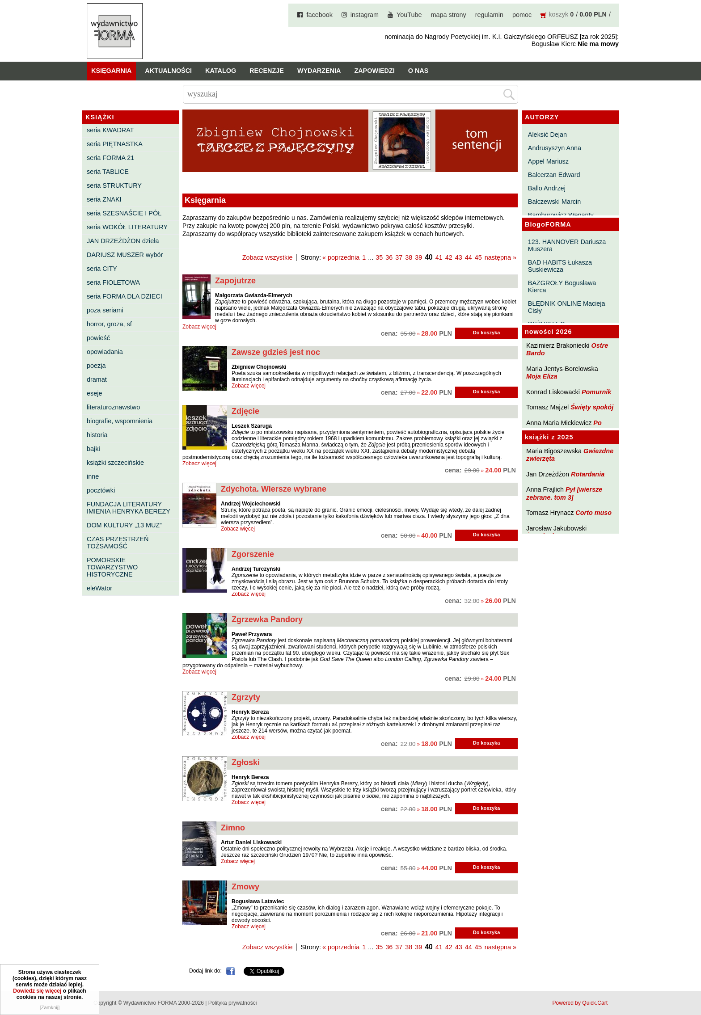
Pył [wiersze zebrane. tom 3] (564, 493)
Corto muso (593, 512)
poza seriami (105, 310)
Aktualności (168, 70)
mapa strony (448, 14)
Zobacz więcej (199, 327)
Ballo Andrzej (547, 188)
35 (379, 257)
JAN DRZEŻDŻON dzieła (123, 240)
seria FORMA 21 (110, 157)
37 (398, 257)
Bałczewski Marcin (554, 201)
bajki (93, 448)
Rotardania (587, 474)
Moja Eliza (541, 376)
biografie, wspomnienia (119, 421)
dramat (97, 379)
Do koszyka (486, 332)
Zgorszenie (253, 554)
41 (439, 257)
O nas (418, 70)
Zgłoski (246, 762)
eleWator (99, 588)
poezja (96, 365)
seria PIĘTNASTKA (115, 143)
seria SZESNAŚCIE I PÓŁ (124, 213)
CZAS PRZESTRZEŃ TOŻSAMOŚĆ (117, 542)
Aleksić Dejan (547, 134)
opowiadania (105, 351)
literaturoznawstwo (113, 407)
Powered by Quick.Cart (580, 1003)
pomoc (522, 14)
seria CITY (102, 268)
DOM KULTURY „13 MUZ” (124, 525)
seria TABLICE (108, 171)
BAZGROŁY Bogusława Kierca (562, 286)
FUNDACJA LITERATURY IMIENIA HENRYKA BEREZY (128, 508)
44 (468, 257)
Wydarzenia (319, 70)
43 (458, 257)
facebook (319, 14)
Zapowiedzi (374, 70)
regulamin (489, 14)
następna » (500, 257)
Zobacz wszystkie (267, 257)
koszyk (558, 14)
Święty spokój (591, 407)
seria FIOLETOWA (113, 282)
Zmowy (245, 886)
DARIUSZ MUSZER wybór (125, 254)
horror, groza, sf (109, 324)
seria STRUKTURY (114, 185)
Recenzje (266, 70)
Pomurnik (596, 392)
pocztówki (101, 490)
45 (478, 257)
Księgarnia (111, 70)
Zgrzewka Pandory (267, 619)
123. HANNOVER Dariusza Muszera (567, 245)
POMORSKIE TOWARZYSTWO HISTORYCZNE (112, 567)
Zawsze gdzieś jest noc (276, 352)
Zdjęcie (245, 411)
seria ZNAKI (104, 199)
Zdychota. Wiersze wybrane (273, 488)
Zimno (233, 827)
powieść (98, 337)
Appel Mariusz (548, 161)
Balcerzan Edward (554, 174)
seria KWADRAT (110, 130)
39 (418, 257)
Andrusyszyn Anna (554, 148)
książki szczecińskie (115, 462)
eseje (94, 393)
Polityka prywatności (232, 1003)
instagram (364, 14)
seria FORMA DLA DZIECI (124, 296)
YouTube (409, 14)
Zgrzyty (246, 697)
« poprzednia (340, 257)
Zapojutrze (235, 280)
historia (97, 434)
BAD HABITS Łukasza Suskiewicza (560, 266)
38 (408, 257)
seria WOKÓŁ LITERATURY (127, 227)
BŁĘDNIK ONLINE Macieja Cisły (566, 307)
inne (93, 476)
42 (448, 257)
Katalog (220, 70)
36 (389, 257)
